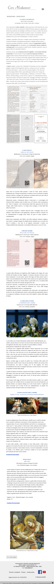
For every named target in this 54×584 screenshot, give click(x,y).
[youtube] (44, 572)
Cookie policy (30, 572)
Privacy (23, 572)
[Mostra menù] (42, 9)
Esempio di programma (12, 454)
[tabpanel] (27, 82)
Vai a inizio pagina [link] (11, 557)
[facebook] (40, 572)
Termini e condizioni (14, 572)
